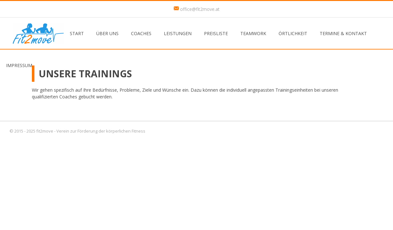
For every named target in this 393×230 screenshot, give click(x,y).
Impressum (19, 65)
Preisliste (216, 33)
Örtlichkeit (293, 33)
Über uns (107, 33)
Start (77, 33)
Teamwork (253, 33)
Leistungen (178, 33)
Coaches (141, 33)
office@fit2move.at (200, 9)
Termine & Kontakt (343, 33)
